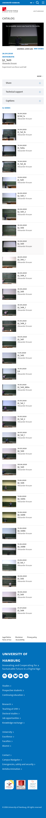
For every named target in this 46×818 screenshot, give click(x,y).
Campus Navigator (11, 759)
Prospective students (12, 690)
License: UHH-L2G (25, 48)
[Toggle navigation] (43, 2)
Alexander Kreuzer (9, 63)
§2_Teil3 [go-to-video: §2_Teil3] (21, 244)
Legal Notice (6, 637)
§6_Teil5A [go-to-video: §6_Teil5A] (21, 499)
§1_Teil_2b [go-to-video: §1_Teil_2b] (22, 164)
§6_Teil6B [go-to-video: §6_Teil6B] (21, 546)
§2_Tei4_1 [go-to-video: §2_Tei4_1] (21, 259)
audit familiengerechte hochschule (9, 784)
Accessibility (20, 640)
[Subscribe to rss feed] (3, 108)
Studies (5, 685)
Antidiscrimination (11, 769)
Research (6, 704)
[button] (31, 2)
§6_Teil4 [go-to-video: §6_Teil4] (21, 483)
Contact (6, 755)
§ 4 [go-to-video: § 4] (19, 371)
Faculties (6, 741)
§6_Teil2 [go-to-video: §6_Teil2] (21, 451)
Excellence (7, 736)
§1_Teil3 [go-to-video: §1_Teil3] (21, 180)
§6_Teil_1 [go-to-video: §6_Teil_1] (21, 435)
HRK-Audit (32, 781)
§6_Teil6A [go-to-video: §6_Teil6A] (21, 531)
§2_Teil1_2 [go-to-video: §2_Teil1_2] (22, 212)
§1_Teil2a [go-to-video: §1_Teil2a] (21, 148)
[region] (23, 83)
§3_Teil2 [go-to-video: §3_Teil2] (21, 355)
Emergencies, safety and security (17, 764)
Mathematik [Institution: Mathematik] (8, 56)
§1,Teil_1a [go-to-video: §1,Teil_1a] (21, 116)
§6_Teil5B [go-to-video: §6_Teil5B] (21, 515)
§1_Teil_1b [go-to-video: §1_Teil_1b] (22, 132)
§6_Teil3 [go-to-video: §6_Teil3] (21, 467)
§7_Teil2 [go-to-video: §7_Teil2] (21, 578)
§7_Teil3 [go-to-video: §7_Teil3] (21, 594)
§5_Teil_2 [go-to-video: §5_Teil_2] (21, 419)
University (7, 732)
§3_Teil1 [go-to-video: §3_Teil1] (21, 339)
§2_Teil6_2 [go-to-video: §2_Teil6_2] (22, 323)
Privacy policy (32, 637)
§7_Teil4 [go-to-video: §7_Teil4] (21, 610)
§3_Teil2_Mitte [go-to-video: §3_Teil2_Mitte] (23, 387)
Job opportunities (10, 718)
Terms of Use (6, 640)
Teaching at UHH (10, 708)
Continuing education (12, 695)
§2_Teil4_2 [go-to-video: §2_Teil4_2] (22, 275)
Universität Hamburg (11, 2)
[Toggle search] (37, 2)
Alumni (5, 745)
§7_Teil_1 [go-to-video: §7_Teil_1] (21, 562)
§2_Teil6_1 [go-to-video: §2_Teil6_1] (22, 307)
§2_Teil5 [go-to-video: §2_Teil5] (21, 291)
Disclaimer (19, 637)
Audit (18, 781)
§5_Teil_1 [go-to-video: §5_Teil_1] (21, 403)
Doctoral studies (10, 713)
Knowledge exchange (12, 722)
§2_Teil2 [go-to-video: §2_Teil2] (21, 228)
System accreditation (9, 792)
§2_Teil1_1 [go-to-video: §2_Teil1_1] (21, 196)
